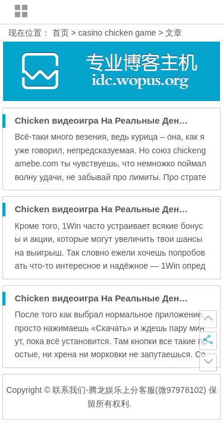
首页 (60, 32)
